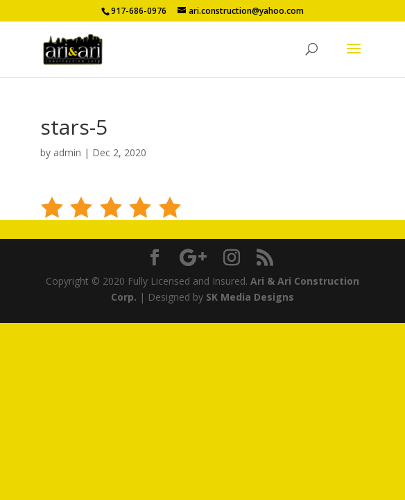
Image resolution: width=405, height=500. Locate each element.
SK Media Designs (250, 296)
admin (67, 152)
